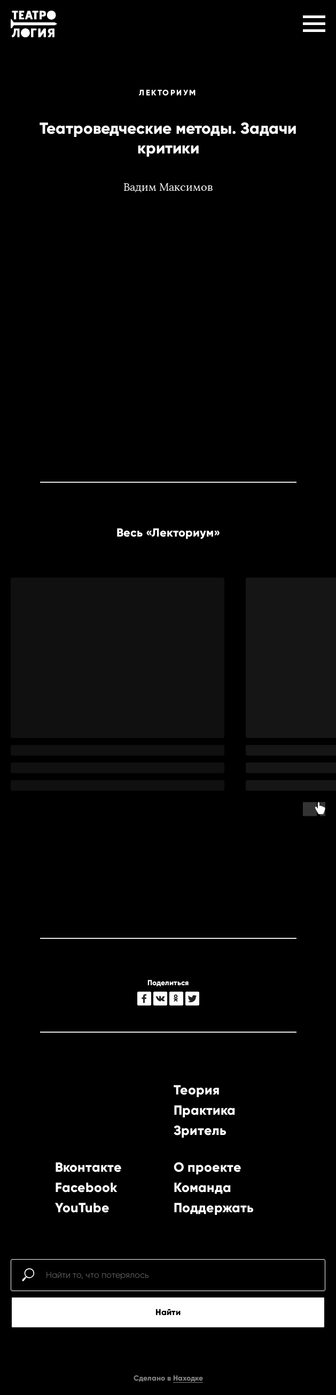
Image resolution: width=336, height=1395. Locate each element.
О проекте (207, 1167)
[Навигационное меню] (314, 24)
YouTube (82, 1207)
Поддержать (214, 1207)
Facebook (86, 1187)
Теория (197, 1090)
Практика (205, 1110)
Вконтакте (88, 1167)
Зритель (200, 1130)
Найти (168, 1312)
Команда (202, 1187)
